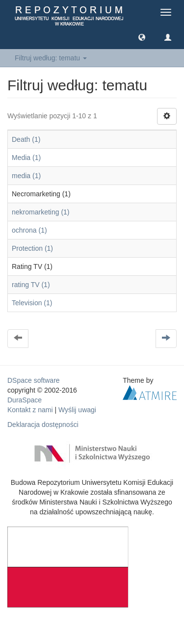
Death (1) (26, 139)
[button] (142, 36)
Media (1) (26, 157)
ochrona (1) (29, 230)
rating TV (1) (31, 285)
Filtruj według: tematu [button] (51, 58)
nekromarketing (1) (41, 212)
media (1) (26, 176)
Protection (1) (32, 248)
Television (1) (32, 303)
